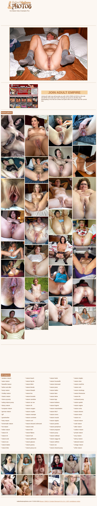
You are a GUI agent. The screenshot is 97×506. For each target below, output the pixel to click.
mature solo (77, 387)
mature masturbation (55, 408)
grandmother (5, 417)
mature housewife (55, 381)
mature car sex (30, 402)
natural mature (78, 420)
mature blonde (29, 387)
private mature (78, 432)
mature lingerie (54, 405)
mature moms (53, 414)
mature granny (30, 445)
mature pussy (53, 432)
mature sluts (77, 381)
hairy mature (5, 420)
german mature (6, 411)
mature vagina (78, 405)
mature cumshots (30, 417)
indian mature (5, 429)
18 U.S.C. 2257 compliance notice (70, 501)
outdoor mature (78, 429)
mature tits (76, 396)
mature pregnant (54, 429)
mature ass (4, 442)
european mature (6, 408)
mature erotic (29, 426)
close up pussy (6, 399)
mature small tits (78, 384)
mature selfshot (54, 442)
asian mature (5, 381)
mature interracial (54, 384)
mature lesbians (54, 402)
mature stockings (78, 390)
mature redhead (54, 436)
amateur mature (6, 378)
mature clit (28, 405)
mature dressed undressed (33, 423)
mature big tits (29, 381)
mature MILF (53, 411)
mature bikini (29, 384)
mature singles (78, 378)
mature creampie (30, 414)
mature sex (53, 445)
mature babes (5, 445)
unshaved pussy (78, 399)
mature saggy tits (54, 439)
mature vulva (77, 408)
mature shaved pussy (56, 448)
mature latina (53, 396)
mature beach (29, 378)
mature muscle (54, 417)
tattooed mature (78, 442)
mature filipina (29, 432)
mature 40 (4, 436)
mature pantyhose (55, 426)
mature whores (78, 411)
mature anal (5, 439)
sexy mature (77, 436)
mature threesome (79, 393)
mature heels (53, 378)
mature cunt (29, 420)
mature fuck (29, 436)
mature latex (53, 393)
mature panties (54, 423)
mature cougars (30, 408)
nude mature (77, 423)
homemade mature (7, 423)
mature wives (77, 414)
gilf (2, 414)
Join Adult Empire (64, 92)
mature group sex (30, 448)
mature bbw (5, 448)
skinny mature (78, 439)
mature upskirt (78, 402)
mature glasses (30, 442)
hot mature (4, 426)
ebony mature (5, 405)
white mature (77, 448)
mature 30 (4, 432)
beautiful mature (6, 384)
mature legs (53, 399)
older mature (77, 426)
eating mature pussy (7, 402)
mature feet (29, 429)
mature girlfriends (30, 439)
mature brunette (30, 396)
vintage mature (78, 445)
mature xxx (77, 417)
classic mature (5, 396)
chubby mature (6, 393)
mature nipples (54, 420)
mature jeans (53, 387)
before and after (6, 387)
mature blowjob (30, 390)
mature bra (28, 393)
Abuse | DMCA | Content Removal (50, 501)
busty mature (5, 390)
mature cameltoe (30, 399)
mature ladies (53, 390)
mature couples (30, 411)
